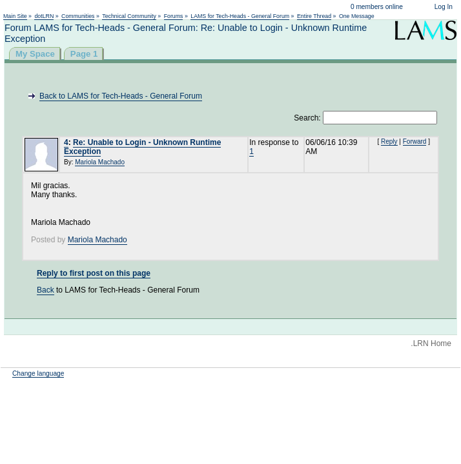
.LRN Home (431, 343)
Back (45, 290)
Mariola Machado (100, 162)
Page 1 (84, 54)
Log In (444, 6)
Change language (38, 373)
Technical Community (129, 16)
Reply (389, 141)
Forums (173, 16)
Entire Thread (314, 16)
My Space (35, 54)
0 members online (377, 6)
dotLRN (44, 16)
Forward (415, 141)
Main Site (15, 16)
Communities (77, 16)
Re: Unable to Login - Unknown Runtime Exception (142, 147)
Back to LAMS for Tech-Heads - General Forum (120, 96)
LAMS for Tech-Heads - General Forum (239, 16)
